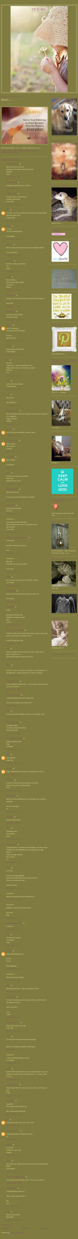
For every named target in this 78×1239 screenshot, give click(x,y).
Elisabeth (9, 346)
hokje (8, 394)
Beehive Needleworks (12, 1131)
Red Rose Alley (11, 997)
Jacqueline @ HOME (12, 681)
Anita (8, 649)
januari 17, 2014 (13, 177)
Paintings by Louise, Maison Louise (17, 537)
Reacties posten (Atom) (17, 1232)
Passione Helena (11, 591)
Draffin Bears (10, 607)
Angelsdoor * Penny (12, 163)
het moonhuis (10, 457)
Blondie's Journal (11, 1188)
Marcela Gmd (10, 1101)
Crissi (8, 754)
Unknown (9, 325)
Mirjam (8, 277)
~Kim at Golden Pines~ (13, 695)
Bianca (8, 473)
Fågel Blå (9, 1144)
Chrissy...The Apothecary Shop (15, 1177)
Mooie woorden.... (14, 152)
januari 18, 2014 (13, 676)
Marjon (8, 665)
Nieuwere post (5, 1228)
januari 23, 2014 (13, 1206)
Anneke (8, 577)
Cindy (8, 711)
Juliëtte (8, 867)
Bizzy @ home (10, 311)
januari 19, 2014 (13, 888)
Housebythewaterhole (12, 722)
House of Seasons (11, 844)
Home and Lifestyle (12, 489)
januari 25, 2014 (13, 1220)
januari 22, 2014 (13, 1155)
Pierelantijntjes (10, 505)
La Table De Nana (11, 182)
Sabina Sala (9, 260)
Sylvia (8, 828)
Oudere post (44, 1228)
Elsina (8, 1211)
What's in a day (10, 295)
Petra (7, 210)
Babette (8, 226)
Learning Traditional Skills (14, 923)
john (7, 1119)
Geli (7, 360)
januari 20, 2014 (13, 1049)
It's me (39, 9)
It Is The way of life (12, 440)
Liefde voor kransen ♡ (13, 1022)
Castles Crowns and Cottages (15, 630)
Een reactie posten (6, 1225)
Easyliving (9, 244)
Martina (8, 1068)
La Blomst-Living (11, 193)
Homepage (25, 1228)
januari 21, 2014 (13, 1139)
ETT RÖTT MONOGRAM (14, 738)
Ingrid (8, 985)
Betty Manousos (11, 796)
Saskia (8, 381)
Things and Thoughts (12, 411)
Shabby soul (10, 780)
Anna (8, 934)
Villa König (9, 817)
